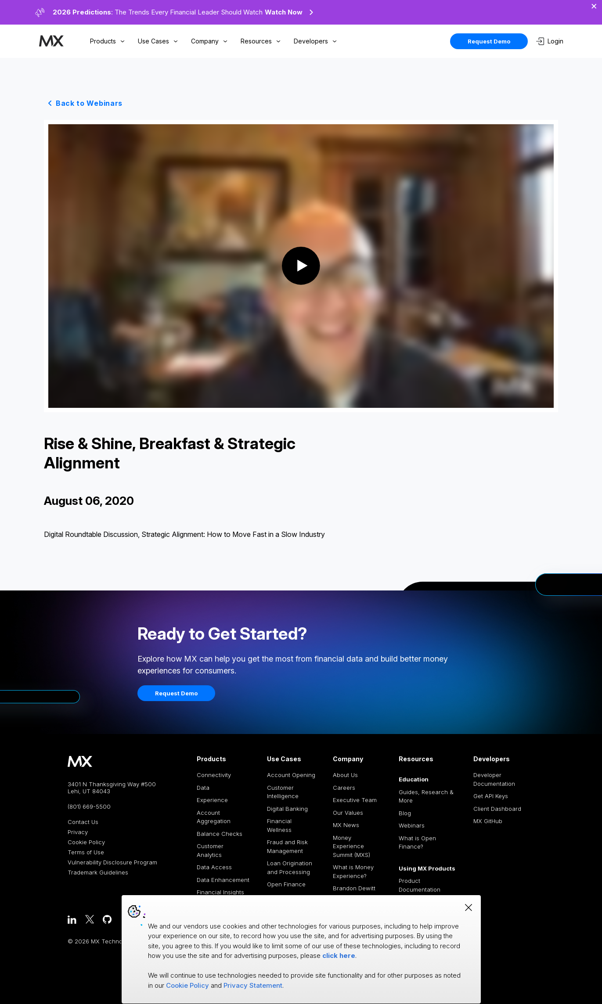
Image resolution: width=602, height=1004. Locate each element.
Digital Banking (287, 808)
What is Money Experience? (353, 871)
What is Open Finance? (417, 842)
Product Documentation (419, 885)
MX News (346, 824)
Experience (212, 799)
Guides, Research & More (426, 796)
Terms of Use (86, 852)
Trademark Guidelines (98, 872)
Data (203, 787)
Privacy (78, 832)
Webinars (412, 825)
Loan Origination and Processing (289, 867)
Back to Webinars (89, 103)
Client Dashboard (497, 808)
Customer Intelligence (283, 792)
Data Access (214, 867)
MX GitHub (487, 820)
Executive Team (355, 799)
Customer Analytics (210, 850)
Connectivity (214, 774)
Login (550, 41)
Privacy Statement (252, 985)
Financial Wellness (279, 825)
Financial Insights (220, 892)
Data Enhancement (223, 879)
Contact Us (83, 822)
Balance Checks (219, 833)
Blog (405, 813)
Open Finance (286, 884)
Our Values (348, 812)
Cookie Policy (86, 842)
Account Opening (291, 774)
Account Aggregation (214, 817)
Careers (344, 787)
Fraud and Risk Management (287, 846)
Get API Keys (490, 795)
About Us (345, 774)
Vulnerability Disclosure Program (112, 862)
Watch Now (290, 12)
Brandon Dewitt (354, 888)
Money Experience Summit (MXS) (351, 846)
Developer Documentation (494, 779)
